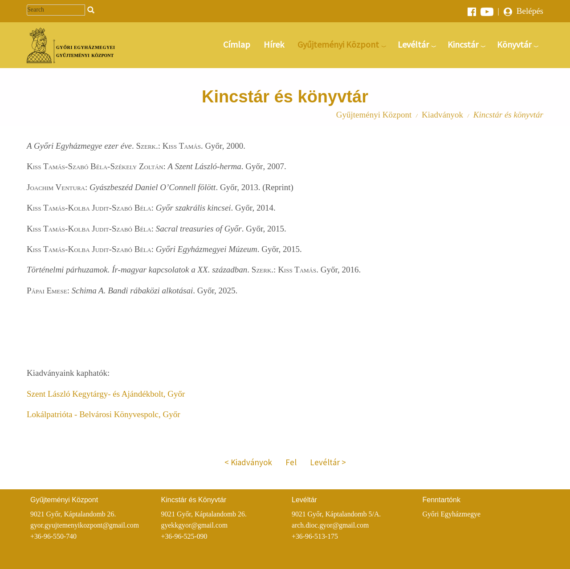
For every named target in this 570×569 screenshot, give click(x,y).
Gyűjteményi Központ (338, 44)
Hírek (274, 44)
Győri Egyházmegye (452, 514)
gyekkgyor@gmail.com (194, 525)
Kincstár (463, 44)
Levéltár (413, 44)
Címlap (236, 44)
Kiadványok (442, 114)
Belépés (523, 11)
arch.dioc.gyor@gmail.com (330, 525)
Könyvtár (514, 44)
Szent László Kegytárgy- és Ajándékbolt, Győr (106, 393)
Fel (291, 462)
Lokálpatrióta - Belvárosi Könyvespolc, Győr (103, 414)
